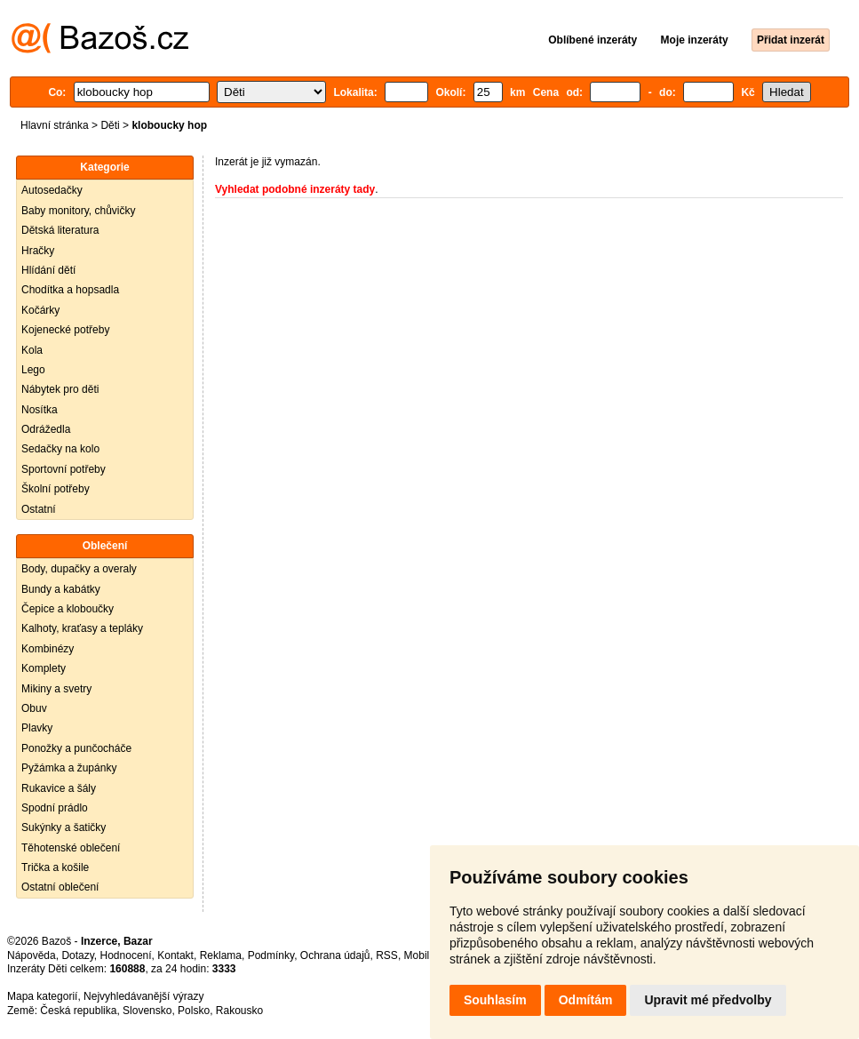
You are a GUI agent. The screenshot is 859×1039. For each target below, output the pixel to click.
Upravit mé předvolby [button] (707, 1000)
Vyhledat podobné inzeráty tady (295, 189)
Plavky (36, 728)
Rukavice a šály (58, 788)
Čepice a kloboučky (67, 609)
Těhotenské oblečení (70, 848)
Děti (109, 125)
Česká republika (78, 1010)
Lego (33, 370)
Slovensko (147, 1010)
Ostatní (38, 509)
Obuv (34, 708)
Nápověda (31, 955)
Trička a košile (55, 867)
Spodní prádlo (54, 808)
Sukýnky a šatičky (63, 827)
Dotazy (77, 955)
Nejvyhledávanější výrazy (143, 996)
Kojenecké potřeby (65, 330)
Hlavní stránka (54, 125)
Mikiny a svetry (56, 689)
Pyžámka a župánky (68, 768)
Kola (32, 350)
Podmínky (271, 955)
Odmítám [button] (586, 1000)
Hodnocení (126, 955)
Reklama (221, 955)
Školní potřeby (55, 489)
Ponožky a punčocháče (76, 748)
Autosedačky (52, 190)
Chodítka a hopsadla (70, 290)
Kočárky (40, 310)
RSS (387, 955)
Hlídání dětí (48, 270)
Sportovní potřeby (63, 469)
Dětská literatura (60, 230)
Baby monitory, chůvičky (78, 210)
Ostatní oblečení (60, 887)
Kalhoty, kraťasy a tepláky (82, 628)
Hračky (37, 250)
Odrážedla (45, 429)
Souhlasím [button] (495, 1000)
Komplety (43, 668)
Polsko (194, 1010)
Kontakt (175, 955)
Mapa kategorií (42, 996)
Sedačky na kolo (60, 449)
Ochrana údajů (335, 955)
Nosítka (39, 410)
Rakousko (239, 1010)
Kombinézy (47, 649)
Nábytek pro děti (60, 389)
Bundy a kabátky (60, 589)
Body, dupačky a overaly (79, 569)
